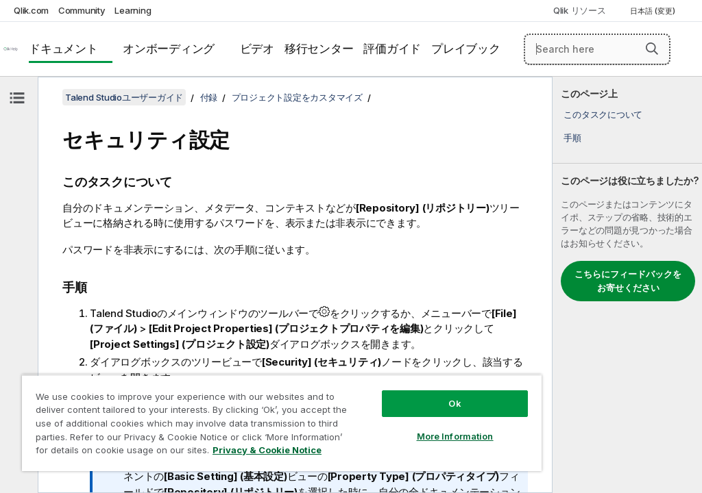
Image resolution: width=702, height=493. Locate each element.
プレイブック (465, 48)
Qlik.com (31, 10)
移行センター (319, 48)
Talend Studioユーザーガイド (124, 97)
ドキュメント (63, 48)
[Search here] (597, 49)
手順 (572, 137)
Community (82, 10)
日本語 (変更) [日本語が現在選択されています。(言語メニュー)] (653, 11)
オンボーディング (169, 48)
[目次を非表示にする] (17, 98)
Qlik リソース (579, 10)
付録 (209, 97)
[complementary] (627, 285)
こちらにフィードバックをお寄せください (627, 280)
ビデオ (257, 48)
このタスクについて (603, 114)
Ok (454, 403)
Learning (132, 10)
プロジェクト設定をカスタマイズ (297, 97)
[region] (282, 423)
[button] (652, 48)
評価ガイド (392, 48)
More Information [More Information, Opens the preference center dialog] (455, 436)
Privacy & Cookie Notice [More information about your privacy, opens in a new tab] (267, 449)
